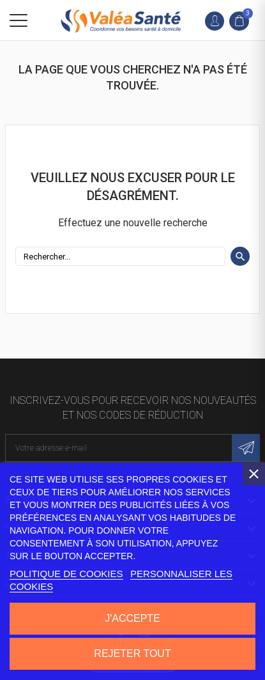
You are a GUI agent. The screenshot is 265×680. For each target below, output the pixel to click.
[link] (242, 21)
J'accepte (132, 618)
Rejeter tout (132, 653)
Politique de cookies (66, 573)
